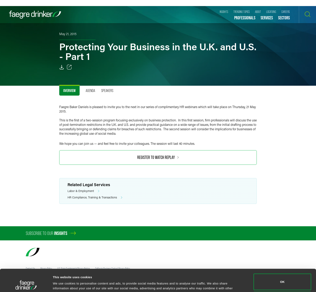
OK (282, 261)
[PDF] (61, 67)
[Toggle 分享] (69, 67)
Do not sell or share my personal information (282, 279)
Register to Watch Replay (158, 157)
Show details (62, 283)
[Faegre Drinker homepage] (35, 15)
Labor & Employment (83, 191)
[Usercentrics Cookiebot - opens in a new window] (26, 284)
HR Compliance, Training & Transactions (95, 197)
